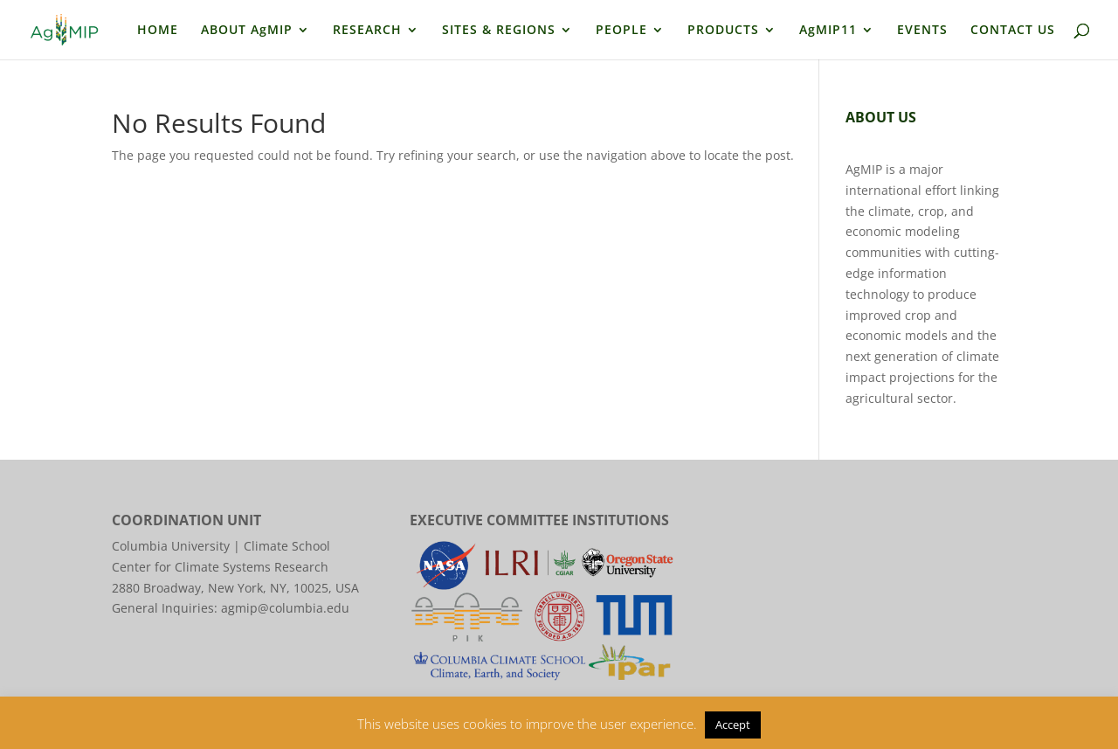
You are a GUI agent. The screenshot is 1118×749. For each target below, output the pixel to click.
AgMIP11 (828, 31)
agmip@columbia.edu (285, 608)
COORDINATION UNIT (186, 520)
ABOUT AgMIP (247, 31)
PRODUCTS (723, 31)
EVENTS (922, 31)
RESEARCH (367, 31)
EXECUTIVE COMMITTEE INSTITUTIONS (539, 520)
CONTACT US (1012, 31)
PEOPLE (621, 31)
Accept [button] (732, 724)
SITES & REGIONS (499, 31)
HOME (157, 31)
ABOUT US (880, 117)
